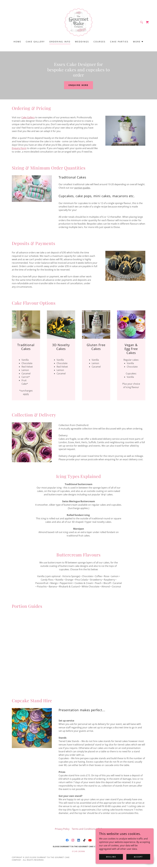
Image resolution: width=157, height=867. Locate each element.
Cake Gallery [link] (35, 41)
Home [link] (17, 41)
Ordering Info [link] (59, 41)
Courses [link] (100, 41)
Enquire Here (78, 85)
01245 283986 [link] (78, 851)
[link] (78, 22)
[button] (138, 41)
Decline (112, 857)
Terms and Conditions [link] (84, 828)
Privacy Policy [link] (62, 828)
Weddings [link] (82, 41)
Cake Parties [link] (119, 41)
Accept (138, 857)
